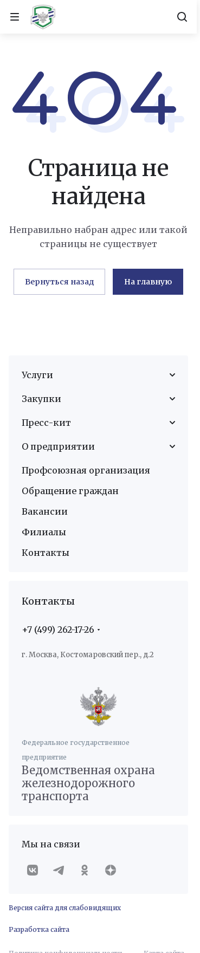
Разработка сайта (39, 929)
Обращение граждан (70, 490)
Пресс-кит (46, 422)
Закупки (41, 398)
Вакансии (45, 511)
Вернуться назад (59, 282)
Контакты (45, 552)
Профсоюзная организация (86, 470)
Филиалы (44, 532)
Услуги (37, 374)
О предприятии (58, 446)
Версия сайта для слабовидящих (65, 908)
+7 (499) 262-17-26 (58, 629)
